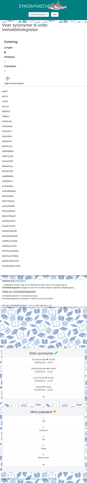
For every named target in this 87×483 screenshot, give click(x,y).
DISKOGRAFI (8, 211)
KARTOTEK (7, 156)
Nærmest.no (37, 479)
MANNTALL (7, 166)
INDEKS (6, 111)
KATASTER (7, 161)
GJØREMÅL (8, 176)
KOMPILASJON (9, 241)
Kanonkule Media (18, 479)
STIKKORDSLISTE (11, 266)
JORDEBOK (8, 151)
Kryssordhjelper (50, 479)
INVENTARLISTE (10, 261)
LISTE (5, 101)
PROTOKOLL (8, 201)
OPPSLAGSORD (10, 251)
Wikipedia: (20, 280)
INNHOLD (7, 141)
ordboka (31, 305)
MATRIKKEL (8, 196)
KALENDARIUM (10, 236)
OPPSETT (7, 131)
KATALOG (7, 121)
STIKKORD (7, 186)
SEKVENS (7, 136)
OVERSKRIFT (9, 221)
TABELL (6, 116)
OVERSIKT (7, 181)
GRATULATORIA (10, 256)
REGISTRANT (9, 216)
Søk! (55, 14)
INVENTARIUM (9, 231)
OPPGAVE (7, 126)
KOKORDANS (9, 191)
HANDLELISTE (9, 246)
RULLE (5, 106)
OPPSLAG (7, 146)
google (49, 305)
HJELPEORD (8, 206)
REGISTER (7, 171)
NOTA (5, 96)
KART (5, 91)
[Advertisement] (22, 328)
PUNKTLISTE (8, 226)
